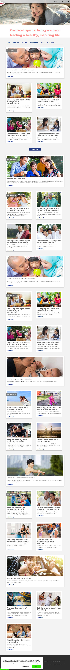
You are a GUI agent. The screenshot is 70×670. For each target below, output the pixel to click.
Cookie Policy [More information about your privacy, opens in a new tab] (35, 663)
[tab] (9, 42)
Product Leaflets (55, 661)
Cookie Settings (25, 666)
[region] (22, 663)
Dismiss (36, 666)
